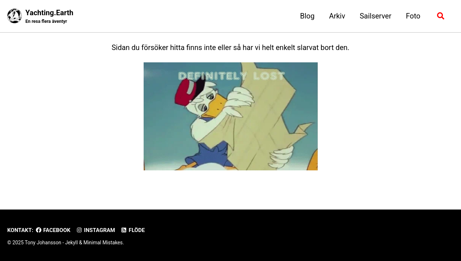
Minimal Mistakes (103, 242)
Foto (413, 16)
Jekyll (71, 242)
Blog (307, 16)
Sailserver (375, 16)
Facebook (52, 230)
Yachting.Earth (49, 16)
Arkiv (337, 16)
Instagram (95, 230)
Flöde (132, 230)
